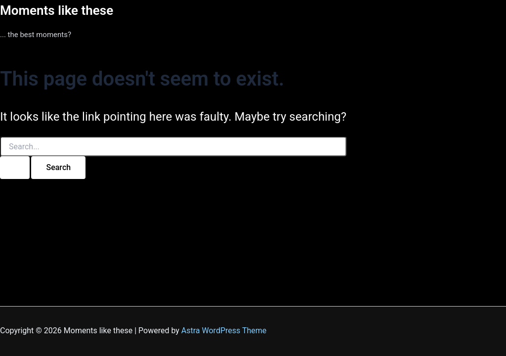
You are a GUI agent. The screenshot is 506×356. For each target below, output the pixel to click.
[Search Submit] (15, 167)
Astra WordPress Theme (223, 330)
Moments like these (56, 10)
